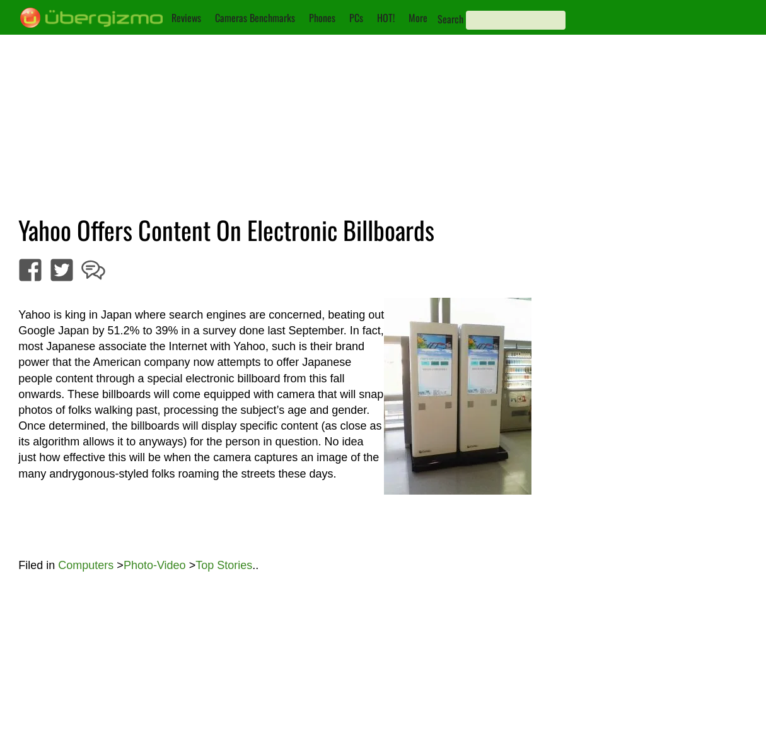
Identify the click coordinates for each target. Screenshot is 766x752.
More (418, 17)
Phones (322, 17)
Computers (85, 565)
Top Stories (223, 565)
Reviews (186, 17)
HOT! (386, 17)
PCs (356, 17)
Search (450, 18)
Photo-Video (155, 565)
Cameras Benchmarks (255, 17)
